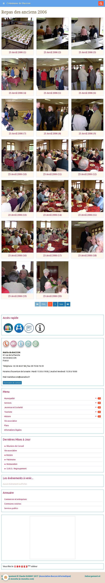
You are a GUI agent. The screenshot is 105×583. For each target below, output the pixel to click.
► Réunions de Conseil (14, 446)
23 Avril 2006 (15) (87, 215)
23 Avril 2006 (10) (17, 174)
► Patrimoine (10, 459)
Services (52, 403)
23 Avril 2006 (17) (52, 255)
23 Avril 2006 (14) (52, 215)
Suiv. (61, 304)
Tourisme (52, 412)
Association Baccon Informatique (55, 576)
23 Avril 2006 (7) (17, 133)
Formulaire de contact (12, 383)
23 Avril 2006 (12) (87, 174)
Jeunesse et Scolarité (52, 407)
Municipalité (52, 398)
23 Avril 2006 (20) (52, 296)
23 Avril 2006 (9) (87, 133)
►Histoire (8, 455)
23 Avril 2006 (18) (87, 255)
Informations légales (13, 430)
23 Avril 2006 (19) (17, 296)
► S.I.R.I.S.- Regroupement (15, 468)
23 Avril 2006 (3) (87, 52)
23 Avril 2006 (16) (17, 255)
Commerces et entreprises (15, 499)
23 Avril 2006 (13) (17, 215)
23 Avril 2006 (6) (87, 93)
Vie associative (10, 421)
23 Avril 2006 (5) (52, 93)
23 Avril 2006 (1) (17, 52)
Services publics (11, 508)
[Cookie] (6, 577)
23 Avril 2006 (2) (52, 52)
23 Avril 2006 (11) (52, 174)
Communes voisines (12, 504)
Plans (6, 425)
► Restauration (10, 464)
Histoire (52, 416)
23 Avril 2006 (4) (17, 93)
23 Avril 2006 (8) (52, 133)
